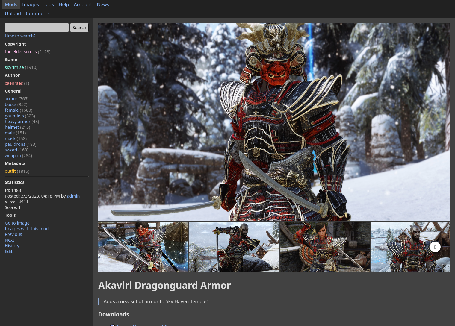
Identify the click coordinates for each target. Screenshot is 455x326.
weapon (18, 155)
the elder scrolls (27, 51)
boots (16, 104)
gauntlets (20, 116)
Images (30, 4)
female (18, 110)
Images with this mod (27, 228)
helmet (17, 127)
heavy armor (22, 121)
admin (73, 196)
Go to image (17, 223)
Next (9, 240)
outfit (17, 171)
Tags (49, 4)
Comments (38, 13)
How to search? (20, 36)
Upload (13, 13)
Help (64, 4)
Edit (9, 251)
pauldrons (21, 144)
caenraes (17, 83)
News (103, 4)
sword (16, 150)
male (15, 133)
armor (16, 98)
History (12, 245)
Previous (13, 234)
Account (83, 4)
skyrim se (21, 67)
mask (16, 138)
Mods (11, 4)
